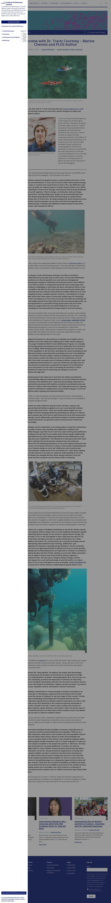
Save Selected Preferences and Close (13, 893)
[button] (7, 31)
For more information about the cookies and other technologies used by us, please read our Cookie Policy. (13, 899)
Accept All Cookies (14, 22)
